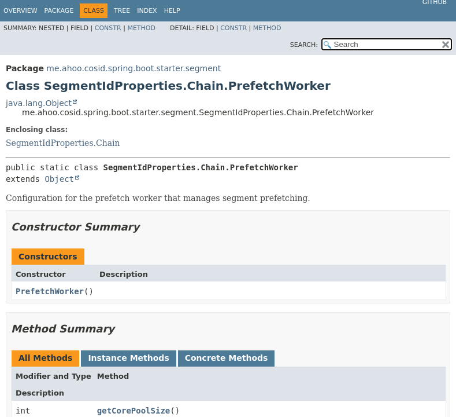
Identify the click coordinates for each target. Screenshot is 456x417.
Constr (108, 28)
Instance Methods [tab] (128, 358)
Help (172, 10)
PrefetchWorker (50, 291)
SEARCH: (304, 45)
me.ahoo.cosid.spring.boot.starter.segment (133, 68)
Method (141, 28)
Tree (122, 10)
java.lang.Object (39, 103)
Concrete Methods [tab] (226, 358)
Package (59, 10)
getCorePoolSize (133, 410)
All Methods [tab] (45, 358)
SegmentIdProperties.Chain (63, 143)
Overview (20, 10)
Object (59, 179)
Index (147, 10)
